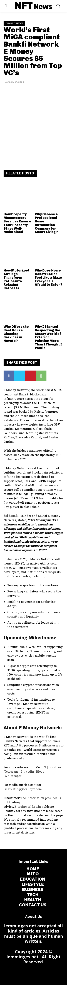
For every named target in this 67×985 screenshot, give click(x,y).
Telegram (11, 771)
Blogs (39, 771)
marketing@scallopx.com (23, 789)
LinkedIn (27, 771)
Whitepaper (13, 776)
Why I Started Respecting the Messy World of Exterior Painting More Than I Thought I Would (48, 337)
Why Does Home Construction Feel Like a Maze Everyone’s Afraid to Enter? (48, 277)
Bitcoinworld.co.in (28, 806)
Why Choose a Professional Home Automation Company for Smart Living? (46, 223)
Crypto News (14, 23)
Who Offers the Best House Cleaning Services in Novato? (16, 334)
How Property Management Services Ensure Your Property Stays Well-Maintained (17, 223)
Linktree (54, 767)
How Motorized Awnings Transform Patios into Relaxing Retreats (16, 279)
